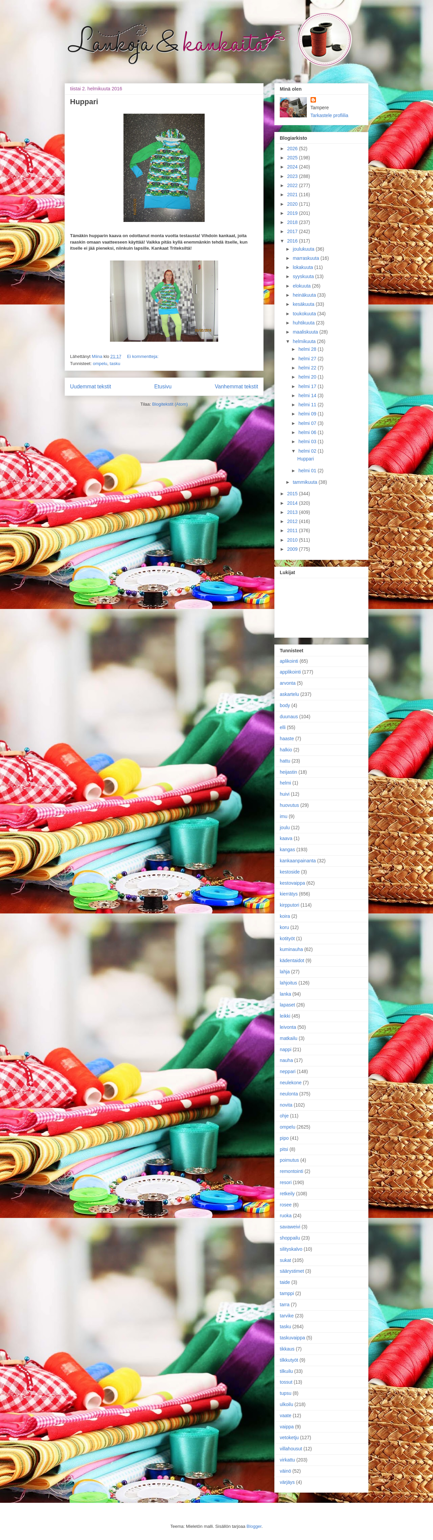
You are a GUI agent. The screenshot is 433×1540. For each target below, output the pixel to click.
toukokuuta (305, 313)
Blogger (254, 1526)
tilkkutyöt (289, 1360)
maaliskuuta (306, 332)
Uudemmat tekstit (90, 386)
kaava (286, 838)
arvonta (288, 683)
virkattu (287, 1460)
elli (283, 727)
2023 (293, 176)
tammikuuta (305, 482)
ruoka (286, 1215)
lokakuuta (303, 267)
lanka (285, 994)
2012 (293, 521)
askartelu (289, 694)
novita (286, 1105)
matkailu (288, 1038)
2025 (293, 157)
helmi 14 (308, 395)
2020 (293, 204)
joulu (285, 827)
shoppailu (290, 1238)
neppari (288, 1071)
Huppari (84, 101)
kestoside (290, 872)
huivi (285, 794)
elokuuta (302, 286)
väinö (285, 1471)
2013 (293, 512)
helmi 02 (308, 451)
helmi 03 (308, 441)
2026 (293, 148)
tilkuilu (286, 1371)
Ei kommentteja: (142, 356)
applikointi (290, 672)
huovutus (289, 805)
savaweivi (290, 1226)
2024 (293, 166)
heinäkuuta (305, 295)
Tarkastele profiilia (329, 115)
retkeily (287, 1193)
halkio (286, 749)
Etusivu (163, 386)
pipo (284, 1138)
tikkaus (287, 1349)
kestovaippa (292, 883)
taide (285, 1282)
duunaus (289, 716)
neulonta (289, 1093)
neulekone (291, 1082)
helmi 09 (308, 413)
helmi (285, 783)
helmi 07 (308, 423)
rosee (286, 1204)
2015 (293, 493)
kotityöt (287, 938)
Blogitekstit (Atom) (170, 404)
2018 (293, 222)
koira (285, 916)
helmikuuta (305, 341)
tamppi (287, 1293)
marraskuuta (306, 258)
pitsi (284, 1149)
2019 (293, 213)
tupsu (285, 1393)
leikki (285, 1016)
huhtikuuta (304, 322)
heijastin (288, 772)
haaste (287, 738)
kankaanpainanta (298, 860)
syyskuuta (304, 276)
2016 (293, 241)
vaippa (287, 1426)
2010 (293, 540)
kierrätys (289, 894)
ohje (284, 1115)
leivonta (288, 1027)
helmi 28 (308, 349)
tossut (286, 1382)
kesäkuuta (304, 304)
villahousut (291, 1448)
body (285, 705)
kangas (287, 849)
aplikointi (289, 661)
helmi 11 (308, 404)
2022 (293, 185)
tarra (285, 1304)
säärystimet (292, 1271)
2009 (293, 549)
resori (286, 1182)
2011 (293, 530)
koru (284, 927)
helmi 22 (308, 367)
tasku (115, 363)
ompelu (100, 363)
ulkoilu (286, 1404)
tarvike (287, 1315)
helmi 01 (308, 470)
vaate (285, 1415)
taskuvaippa (292, 1337)
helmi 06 (308, 432)
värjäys (287, 1482)
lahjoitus (288, 983)
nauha (286, 1060)
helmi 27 (308, 358)
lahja (285, 971)
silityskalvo (291, 1249)
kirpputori (289, 905)
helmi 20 (308, 377)
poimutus (289, 1160)
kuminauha (291, 949)
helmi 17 (308, 386)
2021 (293, 194)
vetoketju (289, 1437)
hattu (285, 761)
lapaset (287, 1004)
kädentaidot (292, 960)
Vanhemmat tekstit (236, 386)
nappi (285, 1049)
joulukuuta (304, 249)
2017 (293, 231)
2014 (293, 503)
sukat (285, 1260)
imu (284, 816)
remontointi (291, 1171)
